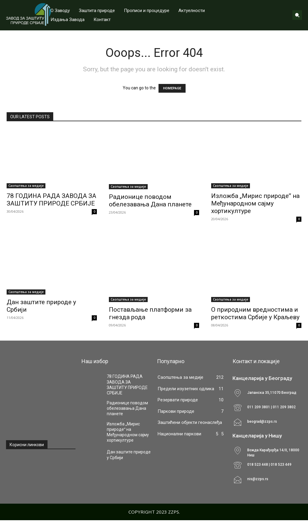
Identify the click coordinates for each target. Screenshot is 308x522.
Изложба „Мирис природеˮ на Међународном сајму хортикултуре (255, 203)
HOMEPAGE (172, 88)
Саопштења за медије (26, 186)
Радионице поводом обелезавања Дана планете (150, 200)
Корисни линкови (27, 444)
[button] (297, 15)
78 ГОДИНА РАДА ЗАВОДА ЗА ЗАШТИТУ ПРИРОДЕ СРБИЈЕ (51, 199)
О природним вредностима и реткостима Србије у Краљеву (255, 313)
